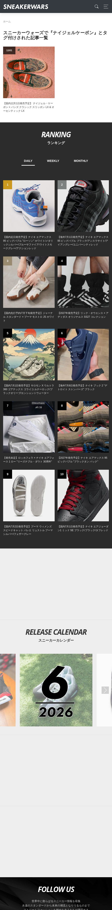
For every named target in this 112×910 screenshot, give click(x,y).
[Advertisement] (56, 584)
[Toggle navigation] (105, 6)
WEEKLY (53, 160)
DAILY (28, 160)
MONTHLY (81, 160)
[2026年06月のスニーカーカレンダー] (56, 690)
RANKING (56, 134)
